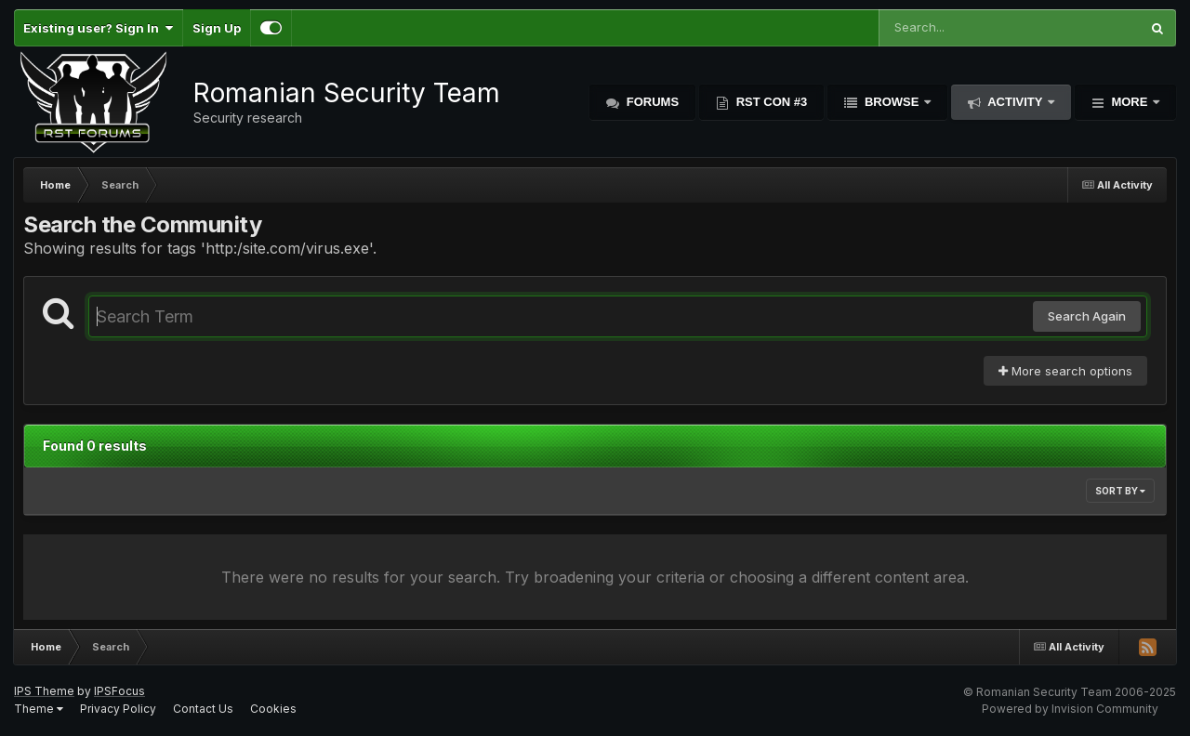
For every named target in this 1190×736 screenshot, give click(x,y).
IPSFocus (119, 691)
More (1129, 102)
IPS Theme (44, 691)
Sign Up (216, 27)
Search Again (1087, 316)
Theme (38, 709)
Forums (651, 102)
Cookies (273, 709)
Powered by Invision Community (1070, 709)
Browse (891, 102)
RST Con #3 (770, 102)
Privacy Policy (118, 709)
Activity (1015, 102)
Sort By (1120, 490)
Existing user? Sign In (98, 27)
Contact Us (203, 709)
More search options (1065, 370)
